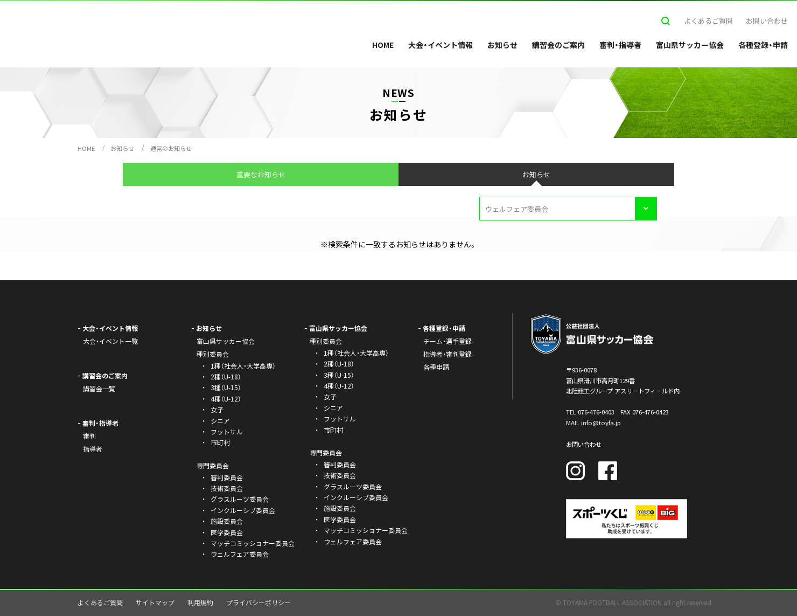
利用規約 (200, 602)
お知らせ (502, 44)
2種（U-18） (226, 376)
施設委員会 (227, 520)
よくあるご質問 (708, 21)
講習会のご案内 (558, 44)
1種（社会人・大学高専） (243, 365)
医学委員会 (227, 532)
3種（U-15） (226, 387)
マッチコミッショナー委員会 (253, 543)
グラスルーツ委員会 (240, 498)
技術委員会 (227, 488)
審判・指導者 (620, 44)
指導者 (92, 448)
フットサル (227, 431)
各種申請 (436, 366)
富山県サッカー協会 (690, 44)
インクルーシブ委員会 (243, 510)
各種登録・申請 (763, 44)
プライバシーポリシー (258, 602)
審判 (89, 435)
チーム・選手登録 (447, 340)
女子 (217, 409)
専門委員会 (326, 452)
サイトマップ (155, 602)
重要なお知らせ (260, 174)
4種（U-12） (226, 398)
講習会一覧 (99, 388)
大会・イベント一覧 (110, 340)
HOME (383, 44)
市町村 (220, 442)
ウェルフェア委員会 (240, 553)
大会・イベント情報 (440, 44)
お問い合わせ (767, 21)
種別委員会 (326, 340)
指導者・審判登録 (447, 353)
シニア (220, 420)
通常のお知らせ (171, 148)
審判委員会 (227, 477)
